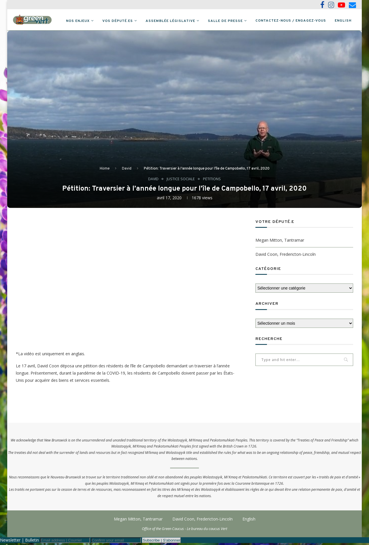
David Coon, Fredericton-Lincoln (285, 256)
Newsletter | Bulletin (19, 542)
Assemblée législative (170, 21)
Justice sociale (181, 181)
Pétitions (212, 181)
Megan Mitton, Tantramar (279, 242)
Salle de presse (225, 21)
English (343, 20)
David (126, 170)
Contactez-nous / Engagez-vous (290, 20)
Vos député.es (117, 21)
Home (105, 170)
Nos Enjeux (78, 21)
